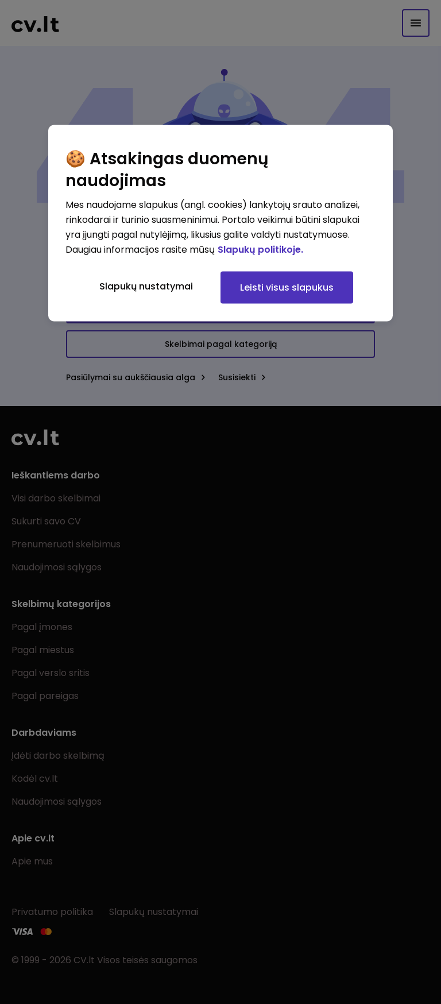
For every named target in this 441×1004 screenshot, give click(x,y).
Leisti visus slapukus (287, 287)
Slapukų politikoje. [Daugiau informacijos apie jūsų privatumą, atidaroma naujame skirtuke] (260, 249)
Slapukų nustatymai (146, 286)
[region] (220, 223)
